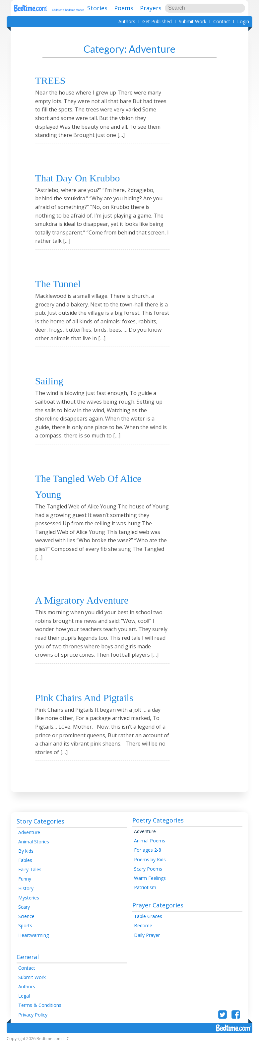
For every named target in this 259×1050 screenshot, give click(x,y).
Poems (123, 8)
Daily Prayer (147, 943)
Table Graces (148, 925)
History (25, 896)
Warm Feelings (150, 887)
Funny (24, 887)
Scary (24, 915)
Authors (126, 21)
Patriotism (145, 896)
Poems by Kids (150, 868)
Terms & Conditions (39, 1014)
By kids (25, 859)
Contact (221, 21)
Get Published (157, 21)
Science (26, 925)
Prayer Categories (157, 914)
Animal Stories (33, 850)
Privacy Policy (32, 1023)
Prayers (151, 8)
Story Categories (40, 829)
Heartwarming (33, 943)
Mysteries (28, 906)
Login (243, 21)
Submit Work (192, 21)
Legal (24, 1004)
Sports (25, 934)
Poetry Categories (158, 829)
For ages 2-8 (147, 858)
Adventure (29, 840)
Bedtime (143, 934)
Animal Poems (149, 849)
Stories (97, 8)
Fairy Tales (29, 878)
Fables (25, 869)
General (28, 965)
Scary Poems (148, 877)
